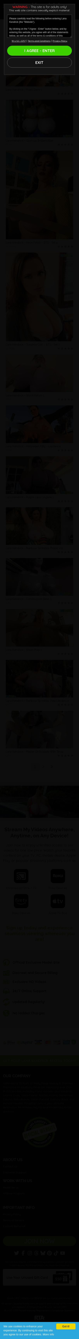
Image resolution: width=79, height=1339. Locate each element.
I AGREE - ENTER (39, 50)
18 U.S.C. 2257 (19, 40)
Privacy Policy (60, 40)
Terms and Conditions (39, 40)
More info (48, 1334)
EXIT (39, 62)
